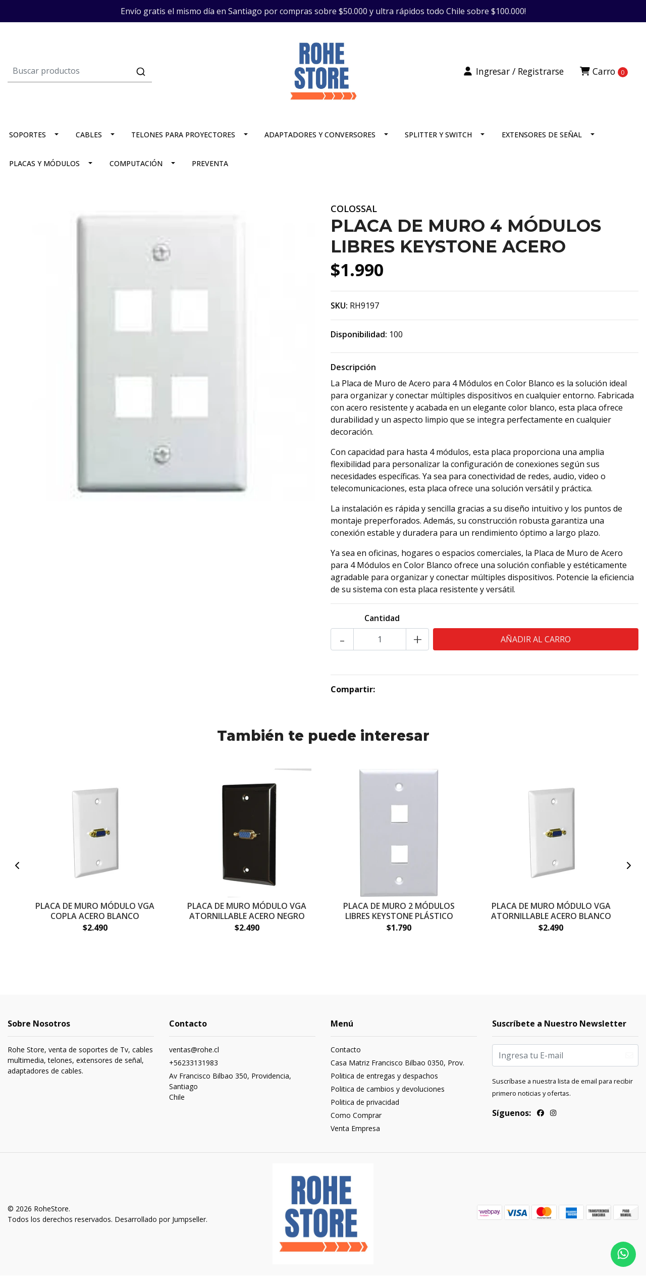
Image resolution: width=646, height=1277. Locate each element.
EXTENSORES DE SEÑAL (542, 136)
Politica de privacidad (365, 1104)
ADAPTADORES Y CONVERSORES (319, 136)
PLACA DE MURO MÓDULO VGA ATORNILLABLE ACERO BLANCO (551, 912)
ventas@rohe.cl (194, 1051)
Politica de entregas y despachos (384, 1078)
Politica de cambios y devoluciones (388, 1091)
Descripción (353, 369)
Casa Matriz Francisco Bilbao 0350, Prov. (397, 1064)
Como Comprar (356, 1117)
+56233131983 (193, 1064)
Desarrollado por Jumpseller (160, 1221)
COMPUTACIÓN (136, 165)
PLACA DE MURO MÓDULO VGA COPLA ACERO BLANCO (94, 912)
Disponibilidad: (359, 336)
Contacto (346, 1051)
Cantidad (382, 620)
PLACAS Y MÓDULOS (44, 165)
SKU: (339, 307)
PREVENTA (210, 165)
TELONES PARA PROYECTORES (183, 136)
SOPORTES (27, 136)
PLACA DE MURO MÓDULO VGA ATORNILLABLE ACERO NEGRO (246, 912)
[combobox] (113, 72)
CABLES (89, 136)
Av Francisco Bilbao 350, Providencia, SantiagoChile (230, 1088)
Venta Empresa (355, 1130)
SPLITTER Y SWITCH (438, 136)
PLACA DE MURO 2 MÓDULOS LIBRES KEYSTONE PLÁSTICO (399, 912)
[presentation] (18, 867)
